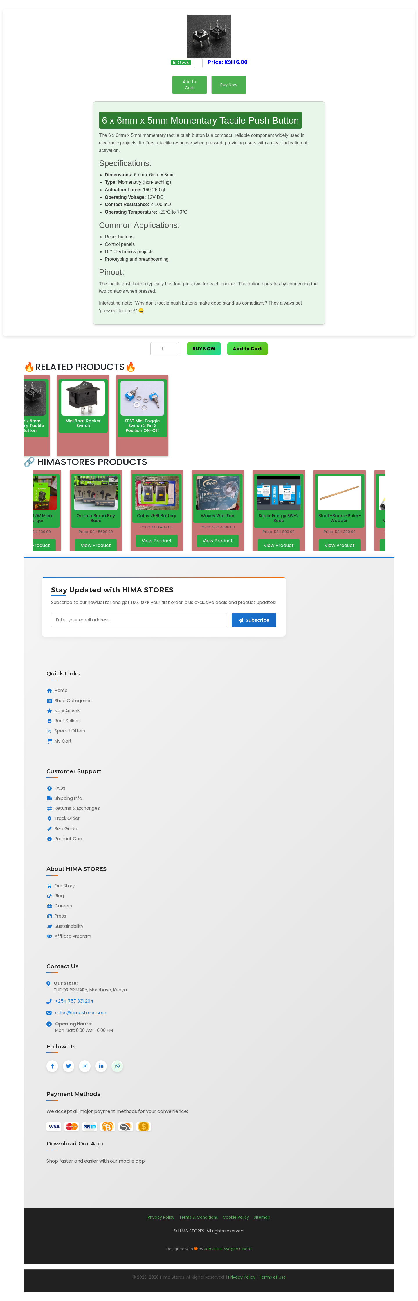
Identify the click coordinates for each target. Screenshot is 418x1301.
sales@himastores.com (80, 1012)
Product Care (65, 839)
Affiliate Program (68, 936)
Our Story (60, 886)
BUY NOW (203, 348)
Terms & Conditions (198, 1217)
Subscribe (254, 620)
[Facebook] (52, 1066)
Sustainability (65, 926)
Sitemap (262, 1217)
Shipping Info (64, 798)
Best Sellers (63, 721)
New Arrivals (63, 711)
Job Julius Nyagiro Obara (228, 1248)
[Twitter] (68, 1066)
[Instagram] (85, 1066)
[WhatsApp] (117, 1066)
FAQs (55, 788)
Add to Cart (189, 85)
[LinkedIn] (101, 1066)
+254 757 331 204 (74, 1001)
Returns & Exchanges (73, 808)
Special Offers (65, 731)
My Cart (59, 741)
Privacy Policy (161, 1217)
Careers (59, 906)
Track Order (63, 818)
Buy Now (228, 85)
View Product (35, 545)
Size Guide (61, 828)
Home (57, 690)
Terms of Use (272, 1277)
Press (56, 916)
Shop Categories (68, 701)
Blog (55, 896)
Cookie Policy (236, 1217)
